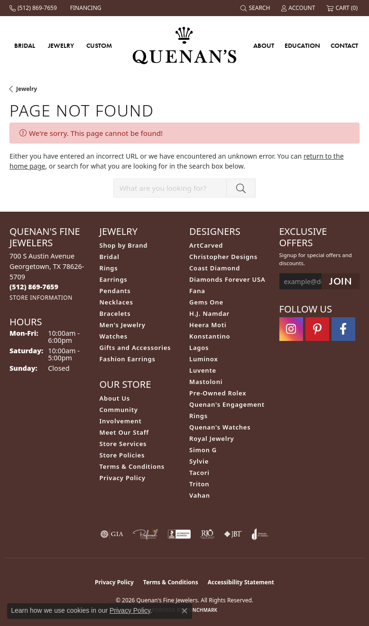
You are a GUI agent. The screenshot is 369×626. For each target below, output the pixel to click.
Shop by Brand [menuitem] (124, 245)
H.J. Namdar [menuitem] (209, 313)
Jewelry (61, 45)
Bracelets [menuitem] (115, 313)
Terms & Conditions (132, 466)
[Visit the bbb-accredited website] (179, 534)
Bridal (24, 45)
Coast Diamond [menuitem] (214, 268)
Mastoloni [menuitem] (205, 381)
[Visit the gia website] (112, 534)
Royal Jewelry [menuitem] (211, 438)
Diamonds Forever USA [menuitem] (227, 279)
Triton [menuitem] (199, 484)
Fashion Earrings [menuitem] (128, 359)
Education (302, 45)
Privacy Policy (123, 478)
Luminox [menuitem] (203, 359)
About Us (115, 398)
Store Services (123, 443)
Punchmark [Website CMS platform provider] (202, 610)
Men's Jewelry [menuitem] (123, 325)
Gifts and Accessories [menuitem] (135, 347)
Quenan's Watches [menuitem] (220, 427)
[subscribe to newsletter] (341, 281)
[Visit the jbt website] (233, 534)
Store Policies (122, 455)
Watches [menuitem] (114, 336)
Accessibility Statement (241, 582)
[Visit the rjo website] (207, 534)
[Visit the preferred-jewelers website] (145, 534)
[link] (34, 8)
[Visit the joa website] (260, 534)
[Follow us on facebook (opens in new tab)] (343, 329)
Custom (99, 45)
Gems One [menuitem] (206, 302)
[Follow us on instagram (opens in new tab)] (291, 329)
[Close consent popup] (184, 611)
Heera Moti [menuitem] (207, 325)
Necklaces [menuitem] (116, 302)
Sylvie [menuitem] (199, 461)
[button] (256, 8)
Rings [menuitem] (109, 268)
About (263, 45)
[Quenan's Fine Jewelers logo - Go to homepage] (184, 45)
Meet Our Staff (124, 432)
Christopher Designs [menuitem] (223, 256)
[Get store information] (41, 298)
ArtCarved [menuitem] (206, 245)
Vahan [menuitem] (199, 495)
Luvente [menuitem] (202, 370)
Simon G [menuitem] (203, 450)
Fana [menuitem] (197, 290)
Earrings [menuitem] (114, 279)
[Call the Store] (33, 286)
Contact (344, 45)
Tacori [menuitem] (199, 472)
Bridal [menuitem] (110, 256)
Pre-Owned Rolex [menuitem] (217, 393)
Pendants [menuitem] (115, 290)
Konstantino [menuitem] (209, 336)
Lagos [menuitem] (199, 347)
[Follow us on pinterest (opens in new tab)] (317, 329)
